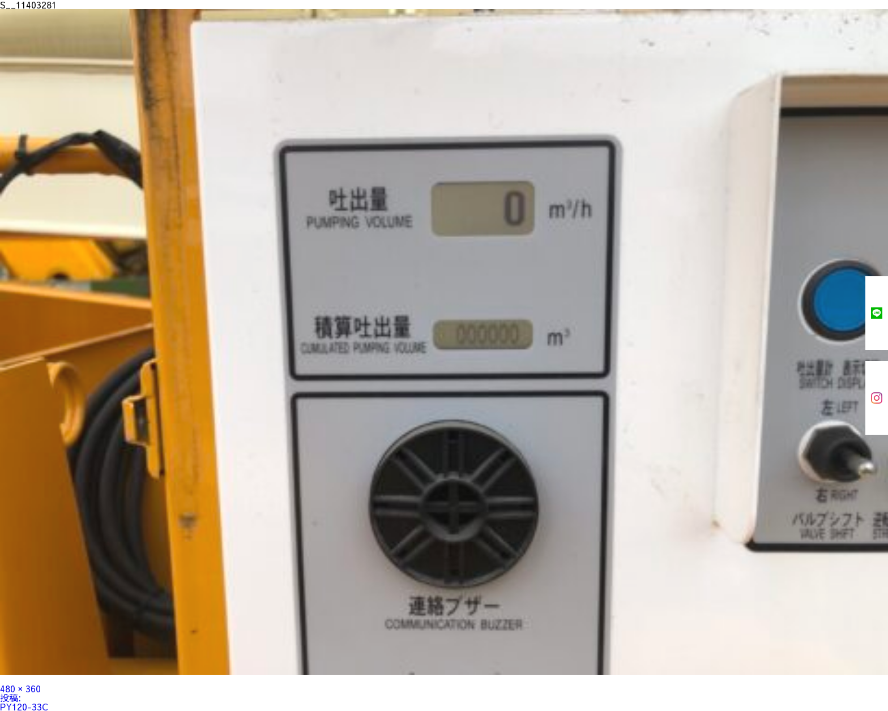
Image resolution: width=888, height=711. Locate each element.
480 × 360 (20, 688)
